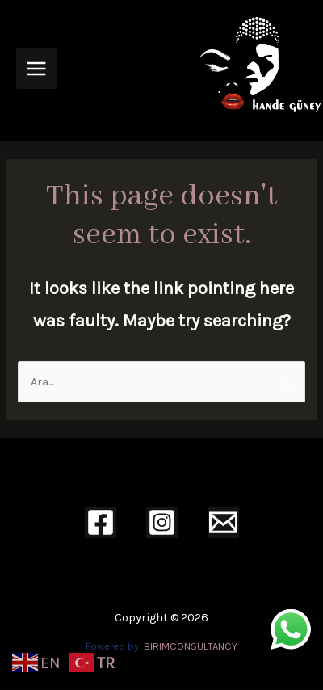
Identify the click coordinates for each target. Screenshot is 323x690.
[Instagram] (162, 522)
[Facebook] (100, 522)
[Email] (223, 522)
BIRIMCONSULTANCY (190, 646)
